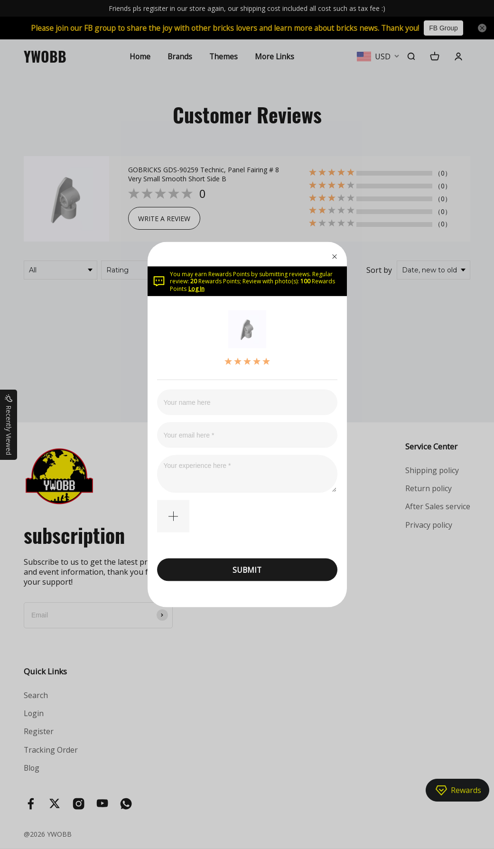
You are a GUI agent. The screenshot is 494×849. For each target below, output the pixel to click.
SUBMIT (247, 569)
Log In (196, 288)
